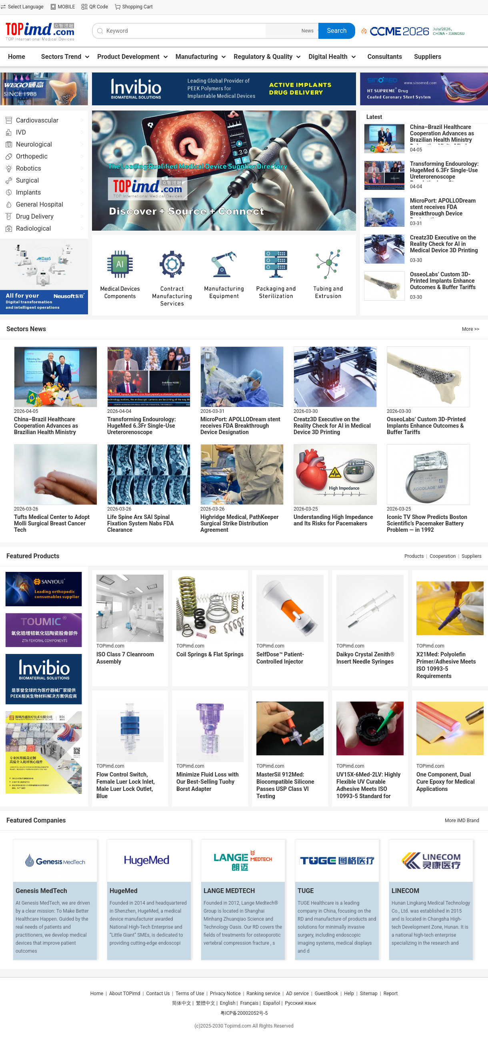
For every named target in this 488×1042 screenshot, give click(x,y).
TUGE (306, 891)
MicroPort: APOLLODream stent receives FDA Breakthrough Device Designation (443, 210)
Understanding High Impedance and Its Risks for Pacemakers (333, 520)
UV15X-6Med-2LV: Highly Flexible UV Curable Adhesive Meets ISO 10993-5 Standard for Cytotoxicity (368, 789)
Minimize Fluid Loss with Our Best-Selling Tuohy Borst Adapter (207, 781)
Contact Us (158, 993)
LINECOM (405, 891)
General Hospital (39, 204)
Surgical (27, 180)
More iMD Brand (462, 820)
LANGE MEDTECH (229, 891)
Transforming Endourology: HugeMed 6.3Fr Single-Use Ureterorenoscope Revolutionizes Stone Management (444, 177)
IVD (21, 132)
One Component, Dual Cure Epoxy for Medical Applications (445, 781)
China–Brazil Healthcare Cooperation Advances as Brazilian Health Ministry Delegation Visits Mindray (442, 136)
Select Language (26, 7)
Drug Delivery (35, 216)
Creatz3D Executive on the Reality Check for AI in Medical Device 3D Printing (444, 243)
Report (391, 993)
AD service (297, 993)
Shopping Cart (137, 7)
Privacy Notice (225, 993)
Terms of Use (190, 993)
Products (414, 556)
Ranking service (263, 993)
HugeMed (124, 891)
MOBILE (66, 7)
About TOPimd (124, 993)
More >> (470, 329)
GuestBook (326, 993)
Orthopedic (32, 156)
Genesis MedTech (41, 891)
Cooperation (443, 556)
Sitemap (369, 993)
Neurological (34, 144)
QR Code (98, 7)
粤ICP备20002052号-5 (244, 1013)
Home (96, 993)
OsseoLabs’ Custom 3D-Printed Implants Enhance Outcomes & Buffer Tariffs (443, 280)
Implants (28, 192)
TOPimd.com (110, 646)
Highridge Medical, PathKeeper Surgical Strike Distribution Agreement (239, 523)
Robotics (28, 168)
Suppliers (472, 556)
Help (349, 993)
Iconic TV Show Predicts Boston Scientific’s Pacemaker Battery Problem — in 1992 (427, 523)
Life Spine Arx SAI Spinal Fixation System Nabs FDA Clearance (140, 523)
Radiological (33, 228)
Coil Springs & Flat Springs (210, 654)
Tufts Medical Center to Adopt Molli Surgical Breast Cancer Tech (52, 523)
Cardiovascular (37, 120)
